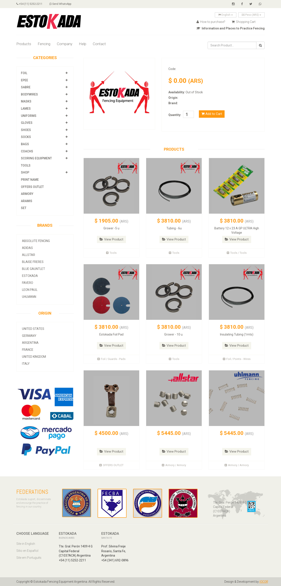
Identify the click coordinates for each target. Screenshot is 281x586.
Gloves (26, 122)
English (225, 14)
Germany (29, 335)
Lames (26, 108)
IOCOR (263, 581)
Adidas (27, 248)
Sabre (25, 87)
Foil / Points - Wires (237, 359)
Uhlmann (29, 296)
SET (23, 208)
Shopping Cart (244, 22)
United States (33, 328)
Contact (99, 44)
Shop (25, 172)
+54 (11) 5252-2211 (29, 3)
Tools (25, 165)
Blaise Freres (33, 262)
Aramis (26, 201)
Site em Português (28, 557)
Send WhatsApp (60, 3)
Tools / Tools (237, 252)
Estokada (30, 276)
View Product (111, 239)
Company (64, 44)
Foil (24, 73)
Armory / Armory (174, 465)
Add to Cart (211, 114)
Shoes (26, 130)
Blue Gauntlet (33, 269)
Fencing (44, 44)
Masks (26, 101)
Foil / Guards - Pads (111, 359)
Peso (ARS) (251, 14)
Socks (26, 137)
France (27, 349)
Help (82, 44)
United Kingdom (34, 356)
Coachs (27, 151)
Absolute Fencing (36, 241)
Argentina (30, 342)
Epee (25, 80)
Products (23, 44)
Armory (27, 194)
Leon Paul (29, 289)
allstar (28, 255)
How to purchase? (210, 22)
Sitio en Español (27, 550)
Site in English (25, 543)
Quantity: (174, 115)
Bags (25, 144)
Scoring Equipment (36, 158)
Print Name (30, 179)
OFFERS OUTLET (32, 187)
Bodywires (29, 94)
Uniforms (28, 116)
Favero (27, 282)
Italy (26, 363)
